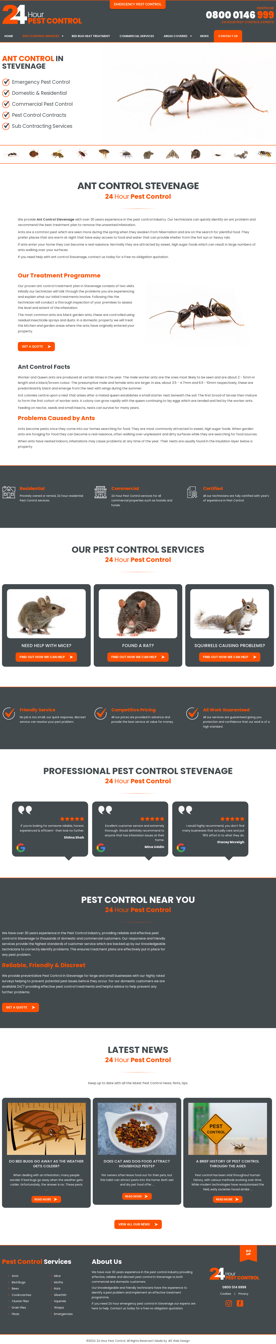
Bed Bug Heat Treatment (91, 36)
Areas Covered (175, 36)
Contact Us (228, 36)
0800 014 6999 (234, 1283)
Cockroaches (21, 1291)
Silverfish (60, 1291)
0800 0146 (240, 15)
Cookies (225, 1290)
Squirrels (60, 1298)
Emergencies (63, 1310)
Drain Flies (19, 1304)
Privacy (243, 1290)
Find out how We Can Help (42, 653)
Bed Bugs (18, 1279)
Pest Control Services (41, 36)
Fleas (15, 1310)
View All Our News (134, 1221)
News (204, 36)
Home (8, 36)
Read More (42, 1196)
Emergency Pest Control (138, 4)
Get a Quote (32, 343)
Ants (15, 1272)
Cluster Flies (20, 1298)
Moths (58, 1279)
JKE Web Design (179, 1337)
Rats (57, 1285)
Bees (15, 1285)
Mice (57, 1272)
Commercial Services (137, 36)
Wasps (59, 1304)
